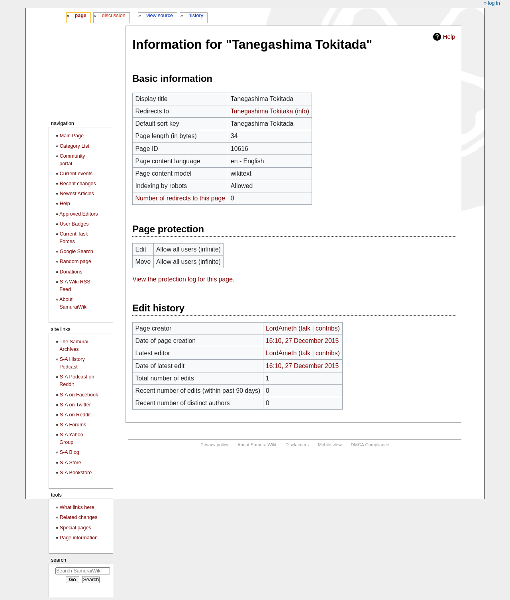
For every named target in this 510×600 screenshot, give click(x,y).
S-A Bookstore (76, 472)
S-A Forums (73, 425)
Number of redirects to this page (180, 198)
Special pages (75, 528)
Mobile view (330, 444)
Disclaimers (297, 444)
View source (160, 15)
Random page (75, 261)
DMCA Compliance (370, 444)
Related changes (79, 517)
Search (58, 560)
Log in (494, 3)
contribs (327, 328)
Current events (76, 173)
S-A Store (70, 462)
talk (305, 328)
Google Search (76, 251)
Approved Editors (78, 214)
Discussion (114, 15)
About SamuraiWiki (256, 444)
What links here (77, 507)
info (302, 111)
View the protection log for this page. (183, 279)
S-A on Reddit (75, 415)
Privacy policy (214, 444)
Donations (71, 272)
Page (80, 15)
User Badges (74, 224)
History (195, 15)
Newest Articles (77, 193)
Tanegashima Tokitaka (262, 111)
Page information (79, 538)
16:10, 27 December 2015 (302, 340)
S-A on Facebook (79, 395)
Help (449, 36)
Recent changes (78, 183)
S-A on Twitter (75, 405)
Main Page (72, 136)
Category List (74, 146)
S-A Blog (69, 452)
